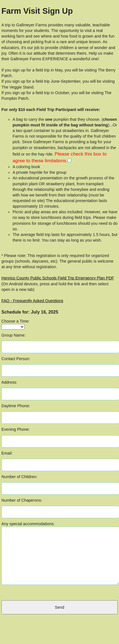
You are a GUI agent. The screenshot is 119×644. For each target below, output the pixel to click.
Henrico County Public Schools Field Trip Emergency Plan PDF (57, 278)
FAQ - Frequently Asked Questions (32, 300)
